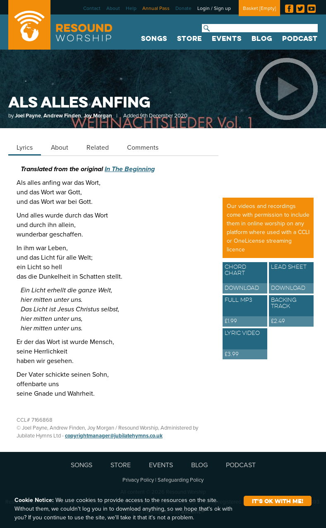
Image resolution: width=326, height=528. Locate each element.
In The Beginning (130, 169)
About (113, 8)
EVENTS (227, 38)
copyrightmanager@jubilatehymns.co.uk (114, 436)
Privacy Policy (138, 480)
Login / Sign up (214, 8)
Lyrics (25, 147)
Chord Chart (245, 278)
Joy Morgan (98, 115)
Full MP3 (245, 311)
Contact (92, 8)
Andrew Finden (62, 115)
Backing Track (291, 311)
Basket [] (259, 8)
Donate (183, 8)
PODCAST (300, 38)
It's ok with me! (277, 501)
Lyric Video (245, 344)
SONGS (154, 38)
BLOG (262, 38)
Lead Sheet (291, 278)
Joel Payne (28, 115)
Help (131, 8)
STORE (189, 38)
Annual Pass (156, 8)
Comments (142, 147)
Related (97, 147)
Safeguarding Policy (181, 480)
